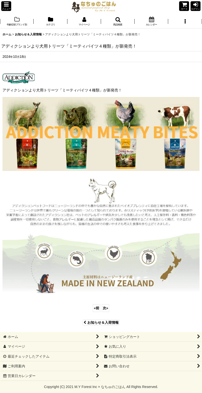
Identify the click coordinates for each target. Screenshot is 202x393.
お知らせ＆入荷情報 (101, 322)
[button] (6, 6)
